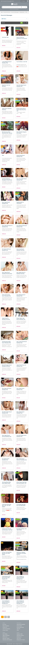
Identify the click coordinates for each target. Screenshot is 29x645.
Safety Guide (19, 625)
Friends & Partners (6, 12)
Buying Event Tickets (21, 639)
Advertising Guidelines (21, 624)
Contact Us (5, 627)
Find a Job (19, 638)
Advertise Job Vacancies (7, 639)
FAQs (18, 630)
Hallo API (18, 628)
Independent (22, 12)
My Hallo (23, 1)
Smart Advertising (20, 627)
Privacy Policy (5, 630)
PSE (26, 12)
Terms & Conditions (6, 628)
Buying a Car (19, 636)
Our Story (4, 624)
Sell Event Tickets (6, 638)
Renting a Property (20, 635)
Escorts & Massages (14, 9)
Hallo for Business (6, 635)
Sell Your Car (5, 636)
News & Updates (6, 625)
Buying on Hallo (20, 633)
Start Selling (5, 633)
